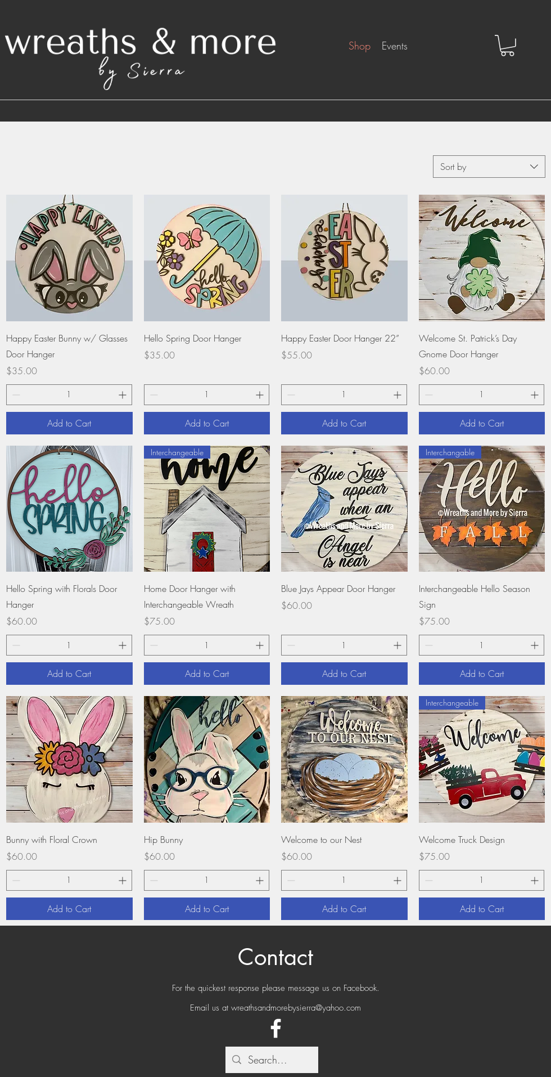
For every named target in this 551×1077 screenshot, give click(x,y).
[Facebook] (275, 1028)
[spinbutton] (69, 395)
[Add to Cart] (69, 423)
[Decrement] (15, 395)
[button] (507, 45)
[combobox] (489, 166)
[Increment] (123, 395)
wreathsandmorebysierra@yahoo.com (296, 1007)
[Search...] (271, 1060)
